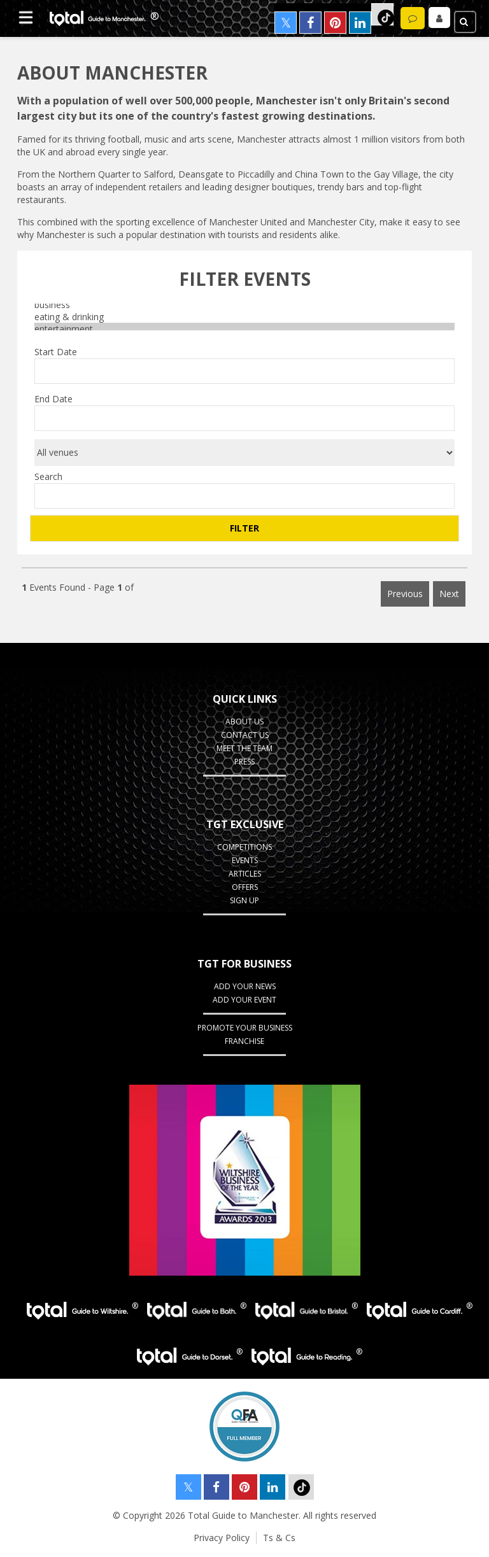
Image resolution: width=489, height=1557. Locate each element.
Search (48, 476)
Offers (245, 887)
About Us (244, 721)
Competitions (244, 847)
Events (245, 860)
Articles (245, 873)
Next (449, 594)
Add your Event (244, 999)
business (244, 305)
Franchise (244, 1041)
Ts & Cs (279, 1538)
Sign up (244, 900)
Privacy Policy (222, 1538)
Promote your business (244, 1027)
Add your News (245, 986)
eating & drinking (244, 317)
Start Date (55, 352)
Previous (405, 594)
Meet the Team (244, 748)
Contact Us (245, 734)
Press (244, 761)
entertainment (244, 329)
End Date (53, 399)
